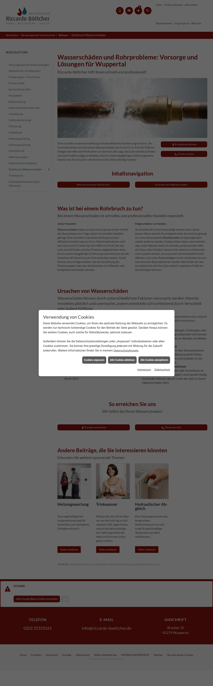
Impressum (144, 348)
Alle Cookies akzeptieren (154, 339)
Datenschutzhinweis (125, 329)
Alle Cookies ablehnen (122, 339)
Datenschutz (162, 348)
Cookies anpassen (94, 339)
